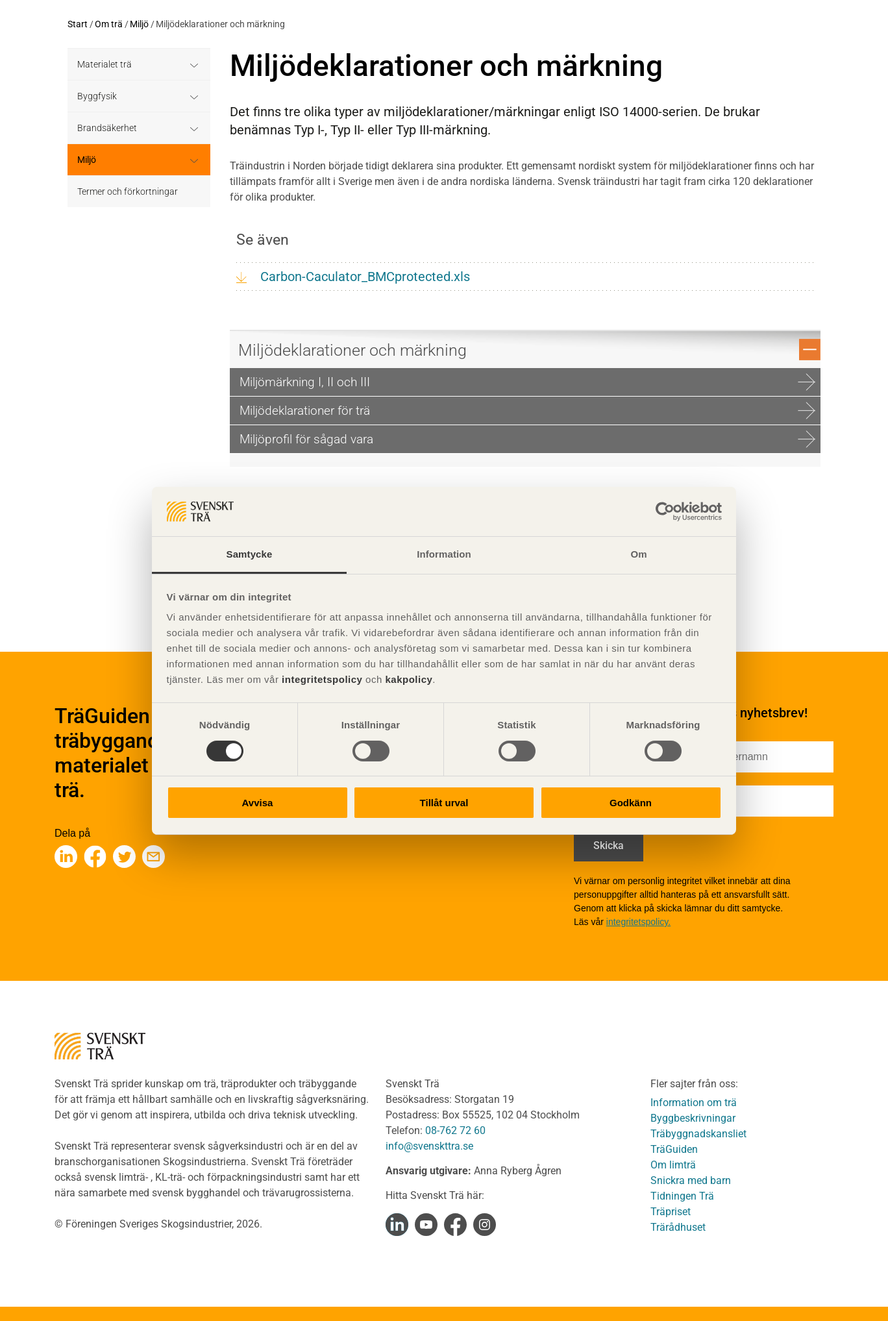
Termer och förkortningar (127, 191)
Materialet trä (104, 64)
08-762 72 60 (455, 1130)
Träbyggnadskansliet (698, 1134)
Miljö (139, 24)
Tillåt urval (444, 802)
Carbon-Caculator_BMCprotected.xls (365, 276)
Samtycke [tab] (250, 554)
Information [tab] (444, 554)
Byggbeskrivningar (692, 1118)
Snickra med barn (690, 1180)
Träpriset (670, 1211)
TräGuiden (674, 1149)
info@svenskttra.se (429, 1146)
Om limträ (673, 1165)
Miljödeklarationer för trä (527, 410)
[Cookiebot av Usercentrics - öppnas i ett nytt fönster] (665, 511)
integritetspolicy (320, 679)
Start (78, 24)
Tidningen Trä (682, 1196)
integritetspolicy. (638, 922)
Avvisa (257, 802)
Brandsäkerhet (107, 128)
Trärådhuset (678, 1227)
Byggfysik (97, 96)
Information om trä (693, 1102)
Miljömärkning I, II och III (527, 382)
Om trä (109, 24)
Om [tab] (638, 554)
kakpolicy (408, 679)
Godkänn (631, 802)
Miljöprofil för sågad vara (527, 439)
